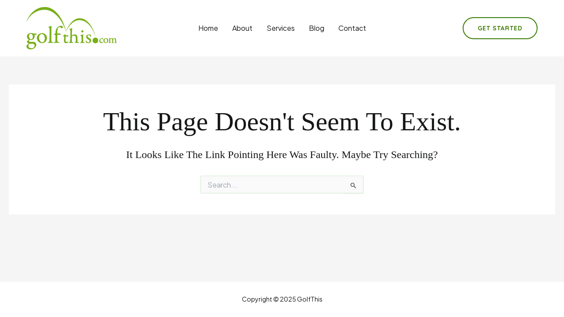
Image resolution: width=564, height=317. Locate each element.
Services (281, 28)
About (242, 28)
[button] (500, 28)
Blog (316, 28)
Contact (352, 28)
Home (208, 28)
